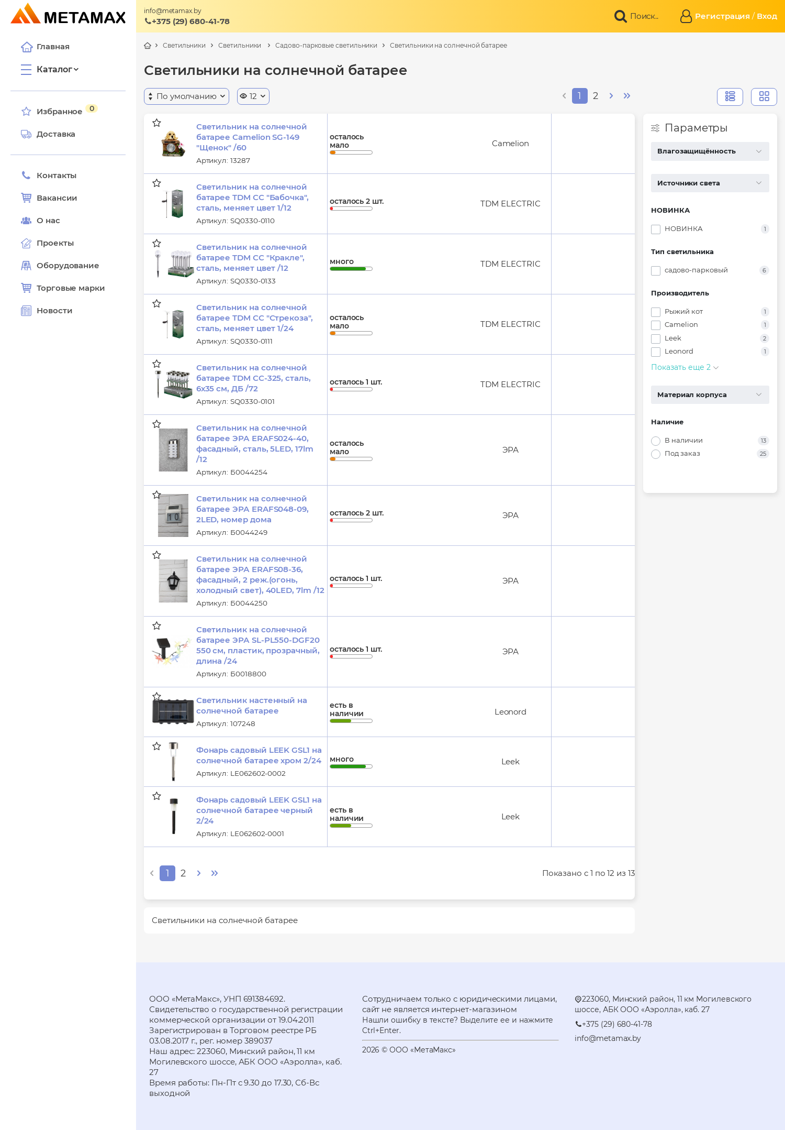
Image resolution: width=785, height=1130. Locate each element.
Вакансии (49, 198)
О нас (40, 220)
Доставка (48, 134)
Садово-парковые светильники (326, 45)
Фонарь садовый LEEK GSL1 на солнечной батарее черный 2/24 (259, 810)
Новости (46, 310)
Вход (767, 16)
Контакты (48, 175)
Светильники (184, 45)
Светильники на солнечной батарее (448, 45)
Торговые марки (63, 288)
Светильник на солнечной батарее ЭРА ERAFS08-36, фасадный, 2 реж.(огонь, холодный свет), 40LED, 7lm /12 (260, 574)
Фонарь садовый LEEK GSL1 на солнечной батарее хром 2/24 (259, 755)
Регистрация (722, 16)
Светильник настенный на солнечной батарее (251, 705)
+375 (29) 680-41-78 (187, 21)
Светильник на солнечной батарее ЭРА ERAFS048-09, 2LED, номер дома (252, 508)
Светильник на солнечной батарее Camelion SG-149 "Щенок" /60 (251, 137)
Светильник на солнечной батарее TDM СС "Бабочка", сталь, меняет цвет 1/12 (252, 197)
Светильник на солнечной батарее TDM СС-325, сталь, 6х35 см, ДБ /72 (253, 378)
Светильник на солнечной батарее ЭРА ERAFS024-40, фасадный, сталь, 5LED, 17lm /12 (254, 443)
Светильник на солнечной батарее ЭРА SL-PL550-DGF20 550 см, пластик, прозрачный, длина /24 (258, 645)
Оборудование (68, 265)
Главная (45, 46)
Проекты (55, 243)
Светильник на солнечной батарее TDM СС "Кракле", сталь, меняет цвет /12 (251, 257)
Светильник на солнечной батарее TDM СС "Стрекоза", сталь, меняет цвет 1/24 (254, 317)
